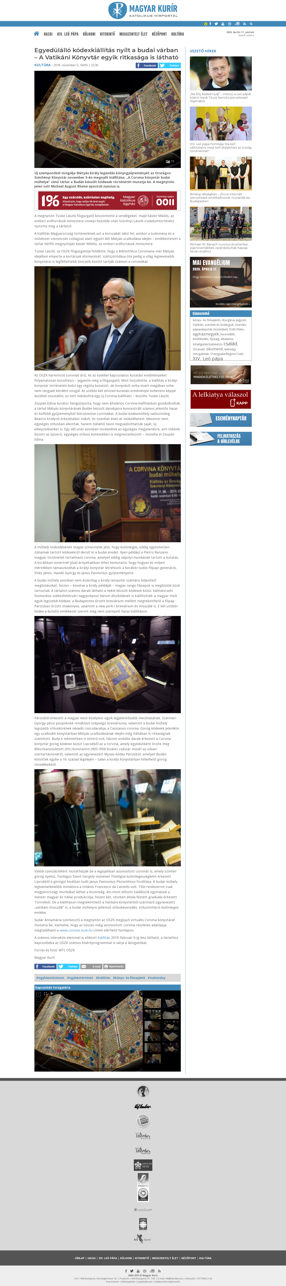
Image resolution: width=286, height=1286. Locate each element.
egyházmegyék (206, 334)
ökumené (214, 348)
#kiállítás (103, 978)
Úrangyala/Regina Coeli (226, 354)
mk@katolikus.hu (174, 1278)
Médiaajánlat (128, 1281)
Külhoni (89, 34)
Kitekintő (107, 34)
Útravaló (199, 349)
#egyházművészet (50, 978)
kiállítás (104, 937)
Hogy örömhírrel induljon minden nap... (216, 269)
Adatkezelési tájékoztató (167, 1281)
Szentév (240, 325)
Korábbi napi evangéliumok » (233, 304)
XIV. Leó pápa (68, 34)
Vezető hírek (203, 50)
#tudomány (156, 978)
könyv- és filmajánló (206, 320)
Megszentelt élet (133, 34)
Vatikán (198, 325)
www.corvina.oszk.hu (76, 930)
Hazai (48, 34)
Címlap (79, 1258)
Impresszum (112, 1281)
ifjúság (214, 339)
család (230, 343)
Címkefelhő (201, 313)
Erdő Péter (236, 329)
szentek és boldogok (219, 325)
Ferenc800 (227, 334)
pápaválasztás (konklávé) (210, 329)
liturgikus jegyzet (234, 320)
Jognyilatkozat (144, 1281)
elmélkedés (200, 339)
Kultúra (177, 34)
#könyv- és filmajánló (129, 978)
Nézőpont (159, 34)
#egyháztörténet (80, 978)
